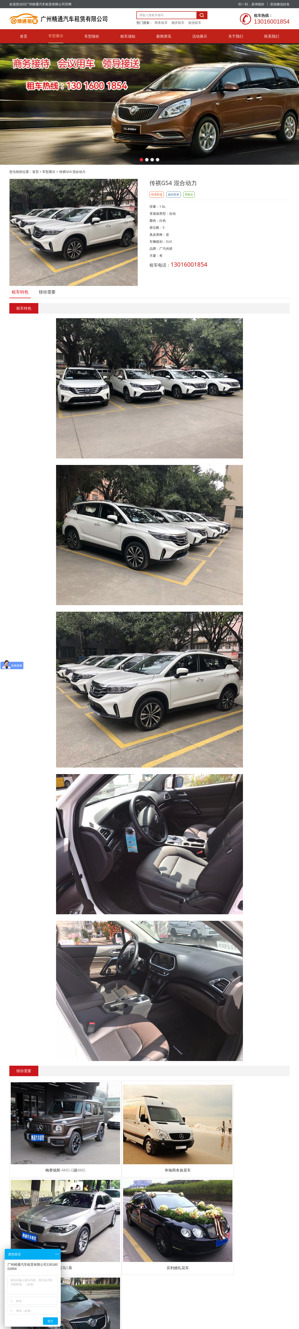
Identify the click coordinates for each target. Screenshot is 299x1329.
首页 (35, 171)
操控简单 (173, 194)
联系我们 (91, 1256)
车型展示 (48, 171)
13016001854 (26, 1187)
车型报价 (91, 1193)
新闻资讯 (91, 1218)
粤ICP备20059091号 (91, 1299)
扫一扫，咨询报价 (251, 4)
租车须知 (91, 1205)
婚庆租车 (178, 22)
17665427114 (26, 1205)
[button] (141, 159)
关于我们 (91, 1243)
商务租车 (161, 22)
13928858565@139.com (33, 1222)
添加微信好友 (280, 4)
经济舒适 (156, 194)
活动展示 (91, 1231)
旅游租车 (194, 22)
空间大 (189, 194)
